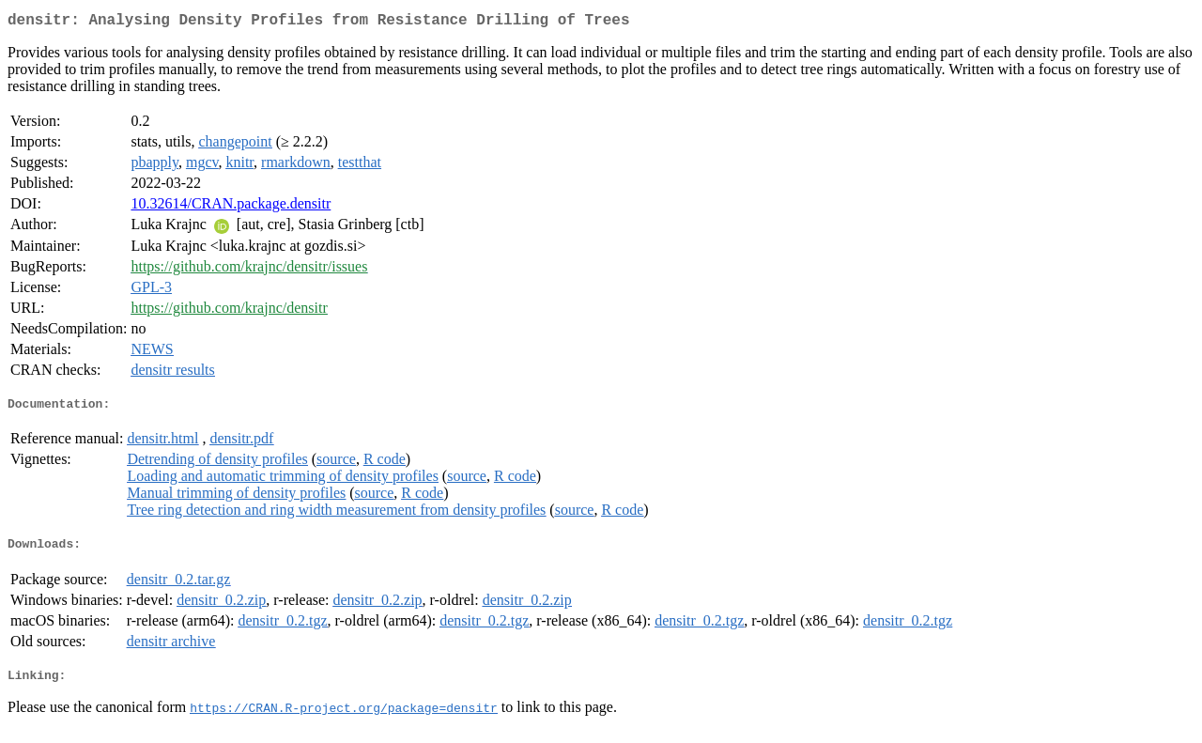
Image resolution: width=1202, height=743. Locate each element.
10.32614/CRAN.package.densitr (231, 207)
